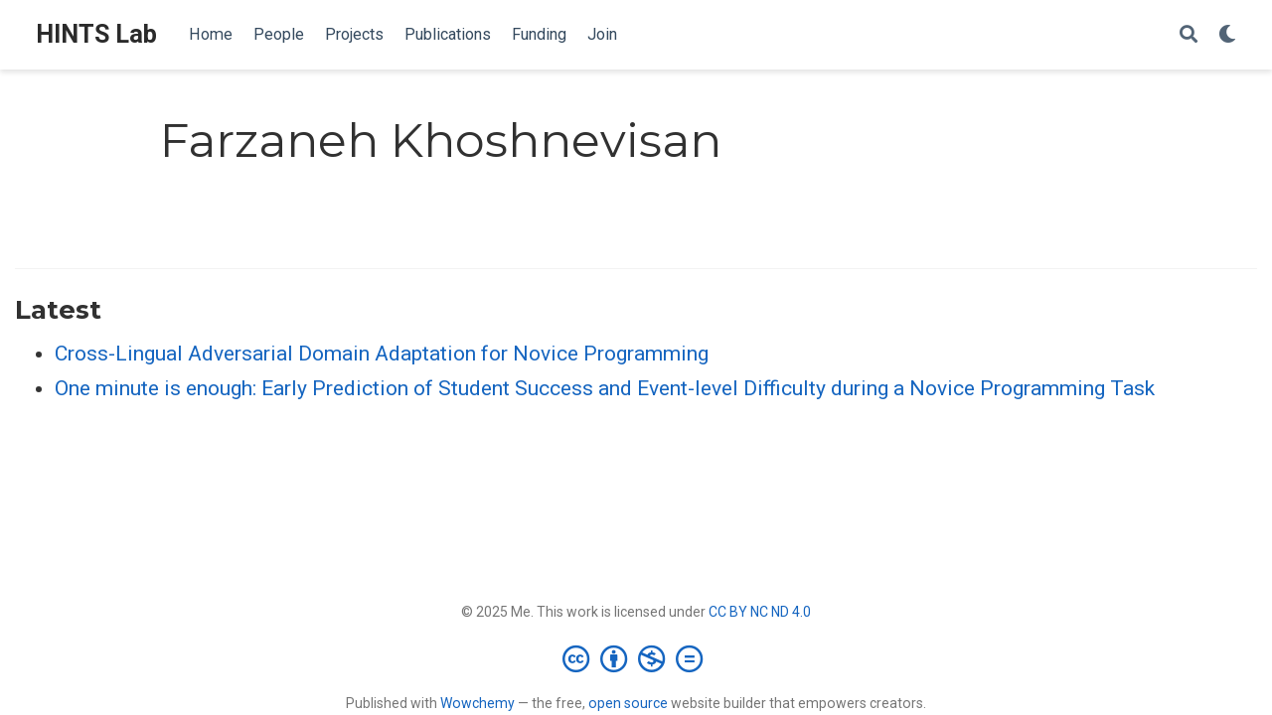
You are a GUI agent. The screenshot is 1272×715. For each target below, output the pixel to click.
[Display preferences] (1227, 35)
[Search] (1188, 35)
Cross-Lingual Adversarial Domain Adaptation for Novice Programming (382, 353)
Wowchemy (477, 703)
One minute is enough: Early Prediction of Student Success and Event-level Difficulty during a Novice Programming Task (605, 388)
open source (628, 703)
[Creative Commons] (636, 658)
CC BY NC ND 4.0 (760, 612)
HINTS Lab (96, 34)
